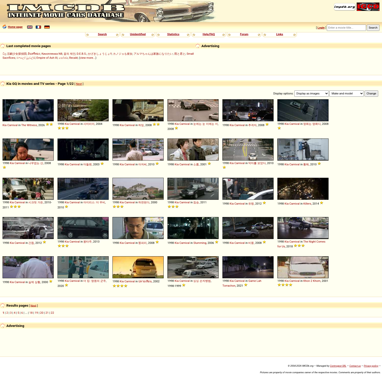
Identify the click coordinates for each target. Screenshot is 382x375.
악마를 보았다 (257, 163)
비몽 (251, 243)
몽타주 (87, 241)
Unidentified (138, 34)
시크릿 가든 (35, 202)
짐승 (196, 202)
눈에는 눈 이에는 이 (205, 124)
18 (31, 312)
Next (79, 84)
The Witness (29, 125)
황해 (306, 164)
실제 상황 (34, 282)
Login (320, 27)
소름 (196, 164)
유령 (251, 203)
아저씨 (142, 164)
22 (52, 312)
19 (36, 312)
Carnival (12, 125)
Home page (13, 27)
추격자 (252, 125)
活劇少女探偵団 (17, 53)
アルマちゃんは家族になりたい (153, 53)
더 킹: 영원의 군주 (94, 281)
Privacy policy (371, 365)
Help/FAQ (209, 34)
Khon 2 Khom (311, 281)
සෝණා (63, 58)
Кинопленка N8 (52, 53)
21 (47, 312)
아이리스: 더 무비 (94, 202)
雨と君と (179, 53)
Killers (307, 203)
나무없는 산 (35, 163)
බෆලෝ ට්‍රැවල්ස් (25, 58)
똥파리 (142, 243)
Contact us (355, 365)
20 (41, 312)
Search (102, 34)
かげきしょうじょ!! (100, 53)
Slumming (199, 243)
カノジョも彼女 (122, 53)
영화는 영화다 (312, 124)
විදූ (4, 53)
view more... (87, 58)
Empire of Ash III (47, 58)
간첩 (31, 243)
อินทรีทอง (34, 53)
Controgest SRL (338, 365)
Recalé (73, 58)
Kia (5, 125)
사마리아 (88, 124)
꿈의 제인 (69, 53)
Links (279, 34)
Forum (244, 34)
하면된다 (143, 202)
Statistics (173, 34)
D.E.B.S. (82, 53)
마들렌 (87, 164)
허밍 (141, 125)
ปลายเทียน (145, 281)
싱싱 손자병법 (202, 281)
